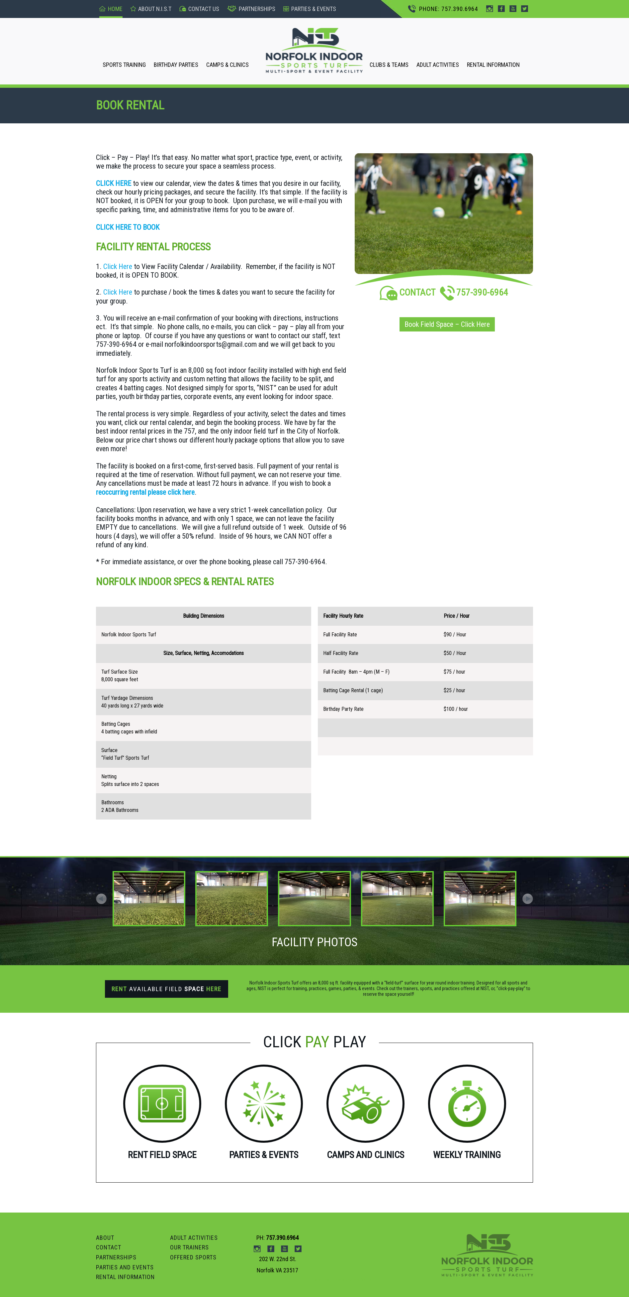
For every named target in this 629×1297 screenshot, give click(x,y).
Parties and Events (125, 1267)
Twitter (524, 8)
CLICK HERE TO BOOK (127, 227)
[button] (527, 898)
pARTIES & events (309, 8)
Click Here (117, 266)
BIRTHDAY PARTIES (176, 64)
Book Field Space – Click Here (447, 324)
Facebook (501, 8)
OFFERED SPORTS (193, 1257)
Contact (108, 1247)
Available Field (167, 989)
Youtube (512, 8)
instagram (489, 8)
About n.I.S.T (151, 8)
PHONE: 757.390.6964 (443, 9)
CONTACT (407, 292)
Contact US (199, 8)
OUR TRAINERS (189, 1247)
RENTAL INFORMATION (493, 64)
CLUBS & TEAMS (389, 64)
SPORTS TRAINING (124, 64)
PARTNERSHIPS (116, 1257)
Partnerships (251, 8)
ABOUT (105, 1237)
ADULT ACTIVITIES (437, 64)
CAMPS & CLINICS (227, 64)
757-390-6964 (474, 292)
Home (111, 8)
